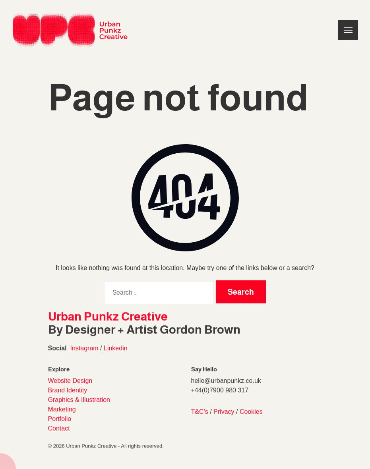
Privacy (223, 419)
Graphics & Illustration (79, 407)
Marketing (62, 416)
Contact (59, 435)
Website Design (70, 388)
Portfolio (60, 426)
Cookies (251, 419)
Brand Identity (67, 397)
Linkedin (116, 353)
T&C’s (199, 419)
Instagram (84, 353)
